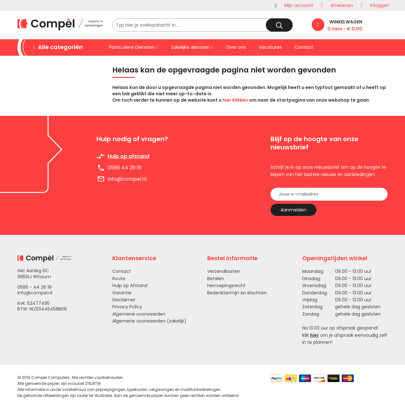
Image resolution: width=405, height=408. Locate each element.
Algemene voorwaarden (138, 314)
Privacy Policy (127, 307)
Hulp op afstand (128, 156)
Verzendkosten (223, 271)
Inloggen (379, 5)
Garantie (122, 293)
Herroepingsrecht (226, 285)
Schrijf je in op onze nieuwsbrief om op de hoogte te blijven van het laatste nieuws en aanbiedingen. (328, 170)
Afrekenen (341, 5)
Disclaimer (123, 300)
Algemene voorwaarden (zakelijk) (149, 321)
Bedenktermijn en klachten (237, 293)
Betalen (215, 278)
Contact (121, 271)
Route (118, 278)
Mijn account (298, 5)
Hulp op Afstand (129, 285)
